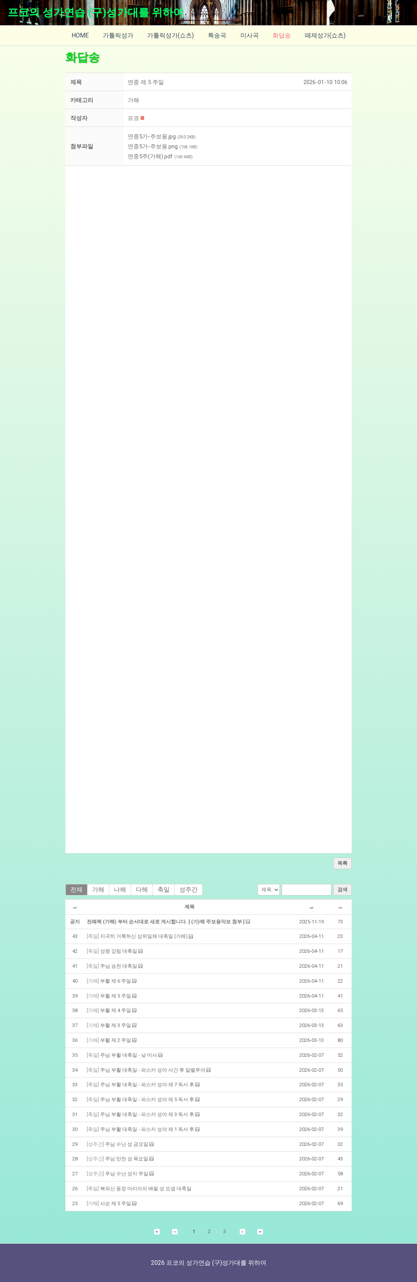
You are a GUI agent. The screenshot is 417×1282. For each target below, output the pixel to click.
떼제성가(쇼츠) (320, 35)
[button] (133, 118)
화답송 (278, 35)
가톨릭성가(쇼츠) (172, 35)
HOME (85, 35)
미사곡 (248, 35)
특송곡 (217, 35)
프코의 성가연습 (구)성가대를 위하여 (96, 12)
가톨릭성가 (121, 35)
